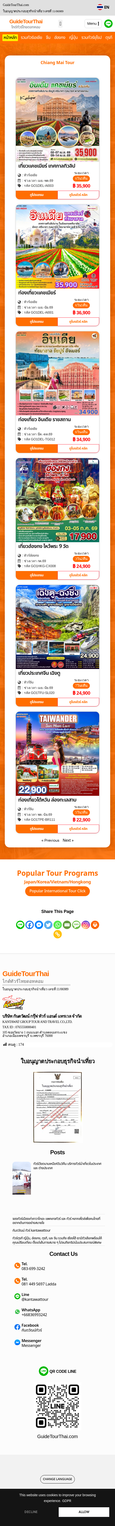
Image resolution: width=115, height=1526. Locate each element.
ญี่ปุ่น (73, 38)
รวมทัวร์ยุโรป (91, 38)
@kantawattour (35, 1299)
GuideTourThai (25, 21)
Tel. (25, 1264)
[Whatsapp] (57, 925)
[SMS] (76, 925)
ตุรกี (108, 38)
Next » (68, 840)
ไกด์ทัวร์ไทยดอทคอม (26, 27)
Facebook (30, 1325)
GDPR (66, 1501)
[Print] (95, 925)
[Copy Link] (57, 934)
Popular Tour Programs (57, 873)
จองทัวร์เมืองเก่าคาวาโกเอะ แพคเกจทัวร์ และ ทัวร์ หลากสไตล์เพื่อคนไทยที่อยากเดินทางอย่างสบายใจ (56, 1221)
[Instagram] (85, 925)
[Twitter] (48, 925)
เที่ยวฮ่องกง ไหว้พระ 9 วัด (43, 546)
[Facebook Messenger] (39, 925)
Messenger (31, 1341)
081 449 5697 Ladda (39, 1284)
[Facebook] (29, 925)
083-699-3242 (33, 1269)
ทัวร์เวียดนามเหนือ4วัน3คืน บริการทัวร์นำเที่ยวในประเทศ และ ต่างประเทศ (67, 1166)
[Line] (20, 925)
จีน (48, 38)
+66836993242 (34, 1315)
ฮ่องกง (59, 38)
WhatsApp (31, 1310)
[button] (60, 24)
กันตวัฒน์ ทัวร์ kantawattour (31, 1230)
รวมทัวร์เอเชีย (31, 38)
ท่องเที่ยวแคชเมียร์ (37, 293)
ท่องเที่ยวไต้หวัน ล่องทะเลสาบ (47, 800)
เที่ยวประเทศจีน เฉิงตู (39, 673)
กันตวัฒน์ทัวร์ (32, 1330)
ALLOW (84, 1512)
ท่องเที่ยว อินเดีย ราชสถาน (44, 420)
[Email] (67, 925)
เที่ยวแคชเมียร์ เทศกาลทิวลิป (46, 166)
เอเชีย (33, 175)
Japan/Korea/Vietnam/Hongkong (57, 882)
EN (106, 7)
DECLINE (30, 1512)
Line (25, 1295)
